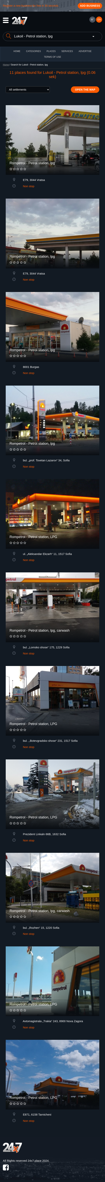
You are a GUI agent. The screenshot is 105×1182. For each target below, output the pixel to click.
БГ (92, 19)
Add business (90, 5)
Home (6, 64)
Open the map (85, 89)
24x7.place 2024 (38, 1160)
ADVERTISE (85, 51)
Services (67, 51)
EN (99, 19)
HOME (17, 51)
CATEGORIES (33, 51)
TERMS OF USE (52, 57)
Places (51, 51)
